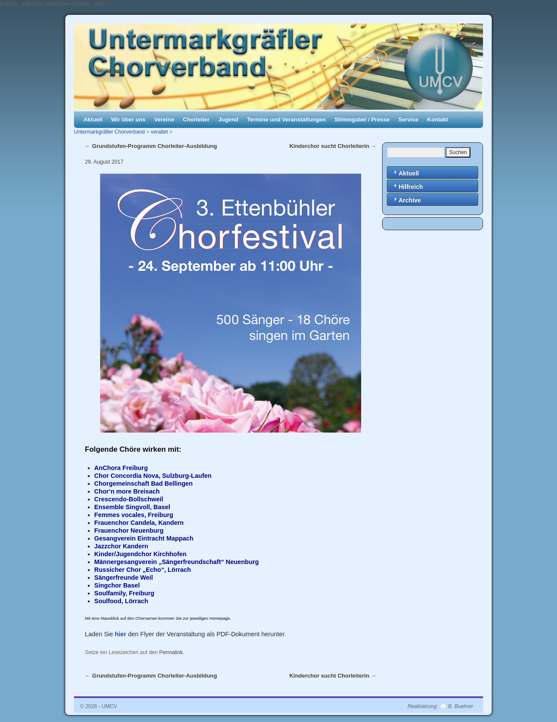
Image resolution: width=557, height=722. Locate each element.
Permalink (171, 652)
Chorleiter (196, 119)
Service (408, 119)
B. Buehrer (460, 706)
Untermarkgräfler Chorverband (109, 132)
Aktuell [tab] (405, 172)
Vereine (164, 119)
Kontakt (437, 119)
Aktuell (93, 119)
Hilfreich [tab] (407, 186)
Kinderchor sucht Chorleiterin (332, 146)
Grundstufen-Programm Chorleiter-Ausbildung (151, 146)
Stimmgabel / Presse (362, 119)
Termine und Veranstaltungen (286, 119)
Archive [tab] (406, 199)
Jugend (228, 119)
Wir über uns (128, 119)
